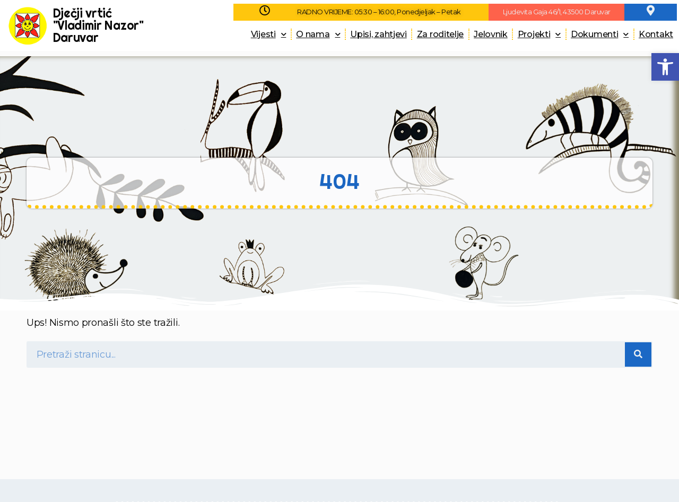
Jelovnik (491, 34)
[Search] (638, 354)
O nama (318, 34)
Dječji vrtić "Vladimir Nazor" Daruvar (98, 25)
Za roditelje (440, 34)
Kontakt (656, 34)
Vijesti (268, 34)
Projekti (539, 34)
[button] (665, 67)
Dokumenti (600, 34)
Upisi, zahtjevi (378, 34)
